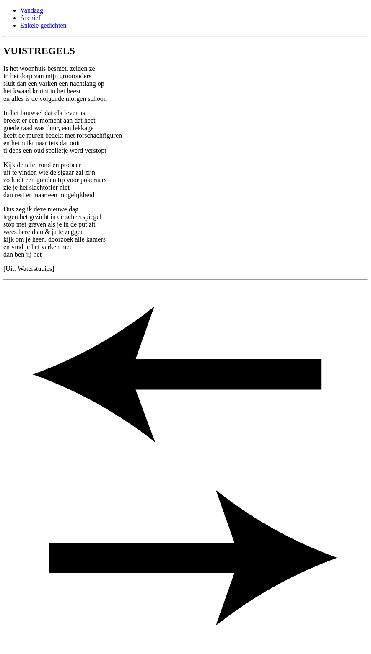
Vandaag (31, 10)
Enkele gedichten (43, 25)
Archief (30, 17)
